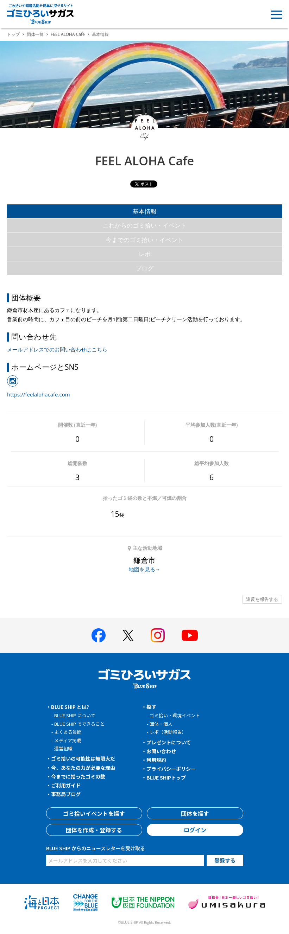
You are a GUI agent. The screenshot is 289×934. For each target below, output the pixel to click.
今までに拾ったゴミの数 (78, 776)
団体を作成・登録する (94, 830)
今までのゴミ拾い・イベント (144, 240)
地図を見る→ (145, 569)
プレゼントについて (168, 742)
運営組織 (63, 748)
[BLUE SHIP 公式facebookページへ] (99, 635)
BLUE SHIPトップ (166, 777)
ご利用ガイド (66, 785)
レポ (145, 254)
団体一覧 (35, 34)
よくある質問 (68, 732)
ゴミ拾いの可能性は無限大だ (83, 758)
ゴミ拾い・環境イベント (175, 715)
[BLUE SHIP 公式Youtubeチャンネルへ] (190, 635)
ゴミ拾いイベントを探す (94, 813)
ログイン (195, 830)
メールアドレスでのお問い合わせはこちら (57, 349)
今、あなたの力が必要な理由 (83, 767)
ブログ (144, 268)
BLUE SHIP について (74, 715)
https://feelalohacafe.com (38, 394)
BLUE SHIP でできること (79, 723)
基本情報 (145, 211)
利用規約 (156, 759)
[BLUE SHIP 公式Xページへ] (128, 635)
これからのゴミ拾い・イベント (145, 225)
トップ (13, 34)
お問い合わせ (161, 751)
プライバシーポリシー (171, 768)
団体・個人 (161, 723)
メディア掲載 (67, 740)
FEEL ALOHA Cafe (68, 34)
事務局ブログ (66, 794)
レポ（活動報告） (168, 732)
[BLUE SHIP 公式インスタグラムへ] (158, 635)
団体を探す (195, 813)
